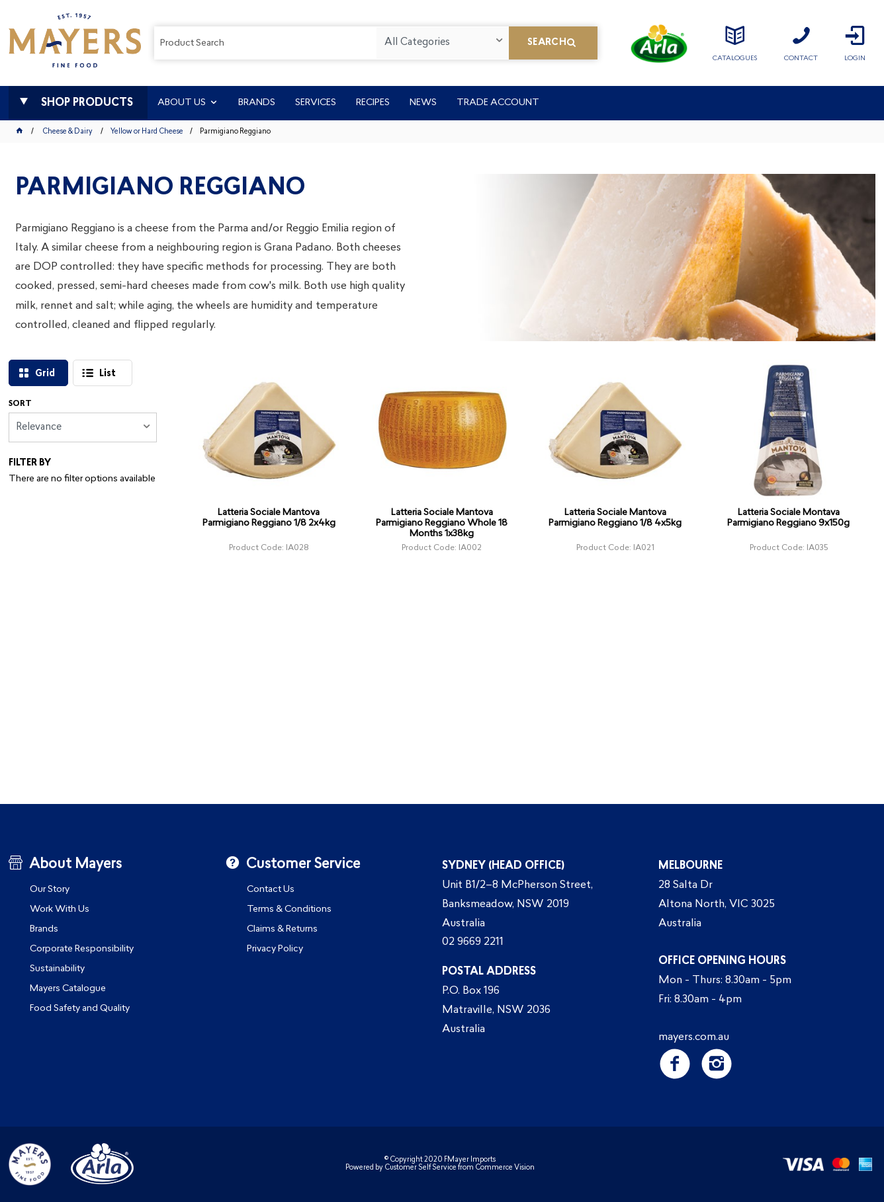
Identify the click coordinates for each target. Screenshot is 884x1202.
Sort (20, 404)
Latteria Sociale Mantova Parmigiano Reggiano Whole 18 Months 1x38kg (442, 523)
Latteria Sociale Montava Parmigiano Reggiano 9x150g (788, 518)
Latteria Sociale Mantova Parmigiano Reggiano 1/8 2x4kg (268, 518)
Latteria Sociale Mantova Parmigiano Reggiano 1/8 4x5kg (615, 518)
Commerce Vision (505, 1168)
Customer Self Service (420, 1168)
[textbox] (265, 43)
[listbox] (442, 43)
